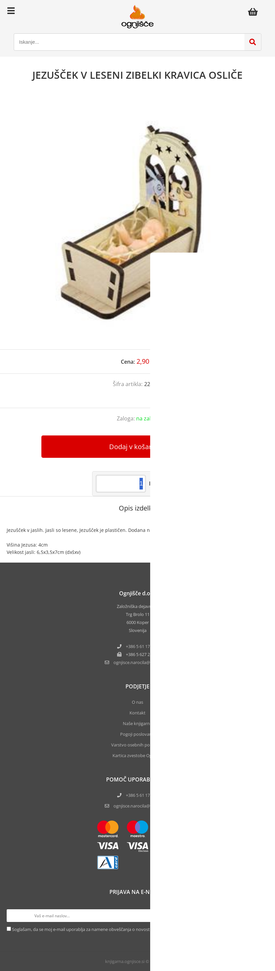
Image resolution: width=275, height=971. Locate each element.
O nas (137, 702)
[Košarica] (254, 11)
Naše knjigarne (137, 723)
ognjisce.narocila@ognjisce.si (141, 806)
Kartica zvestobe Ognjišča (137, 755)
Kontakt (137, 713)
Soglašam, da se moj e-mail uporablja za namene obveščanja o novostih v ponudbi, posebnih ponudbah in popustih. (127, 929)
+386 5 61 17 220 (142, 646)
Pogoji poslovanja (137, 734)
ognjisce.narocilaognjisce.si (141, 662)
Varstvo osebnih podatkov (137, 745)
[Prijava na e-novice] (262, 915)
